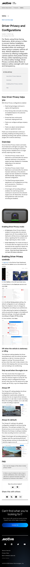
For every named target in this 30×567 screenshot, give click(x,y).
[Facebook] (7, 497)
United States (5, 558)
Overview (8, 80)
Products (16, 8)
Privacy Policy (5, 553)
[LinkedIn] (16, 497)
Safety (21, 8)
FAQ (7, 88)
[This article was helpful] (13, 487)
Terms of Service (6, 550)
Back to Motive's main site (8, 555)
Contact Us (15, 525)
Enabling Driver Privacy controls (14, 84)
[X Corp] (11, 497)
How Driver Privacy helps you (13, 76)
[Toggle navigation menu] (21, 3)
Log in (4, 262)
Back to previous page (7, 20)
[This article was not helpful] (17, 487)
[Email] (20, 497)
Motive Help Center (7, 8)
